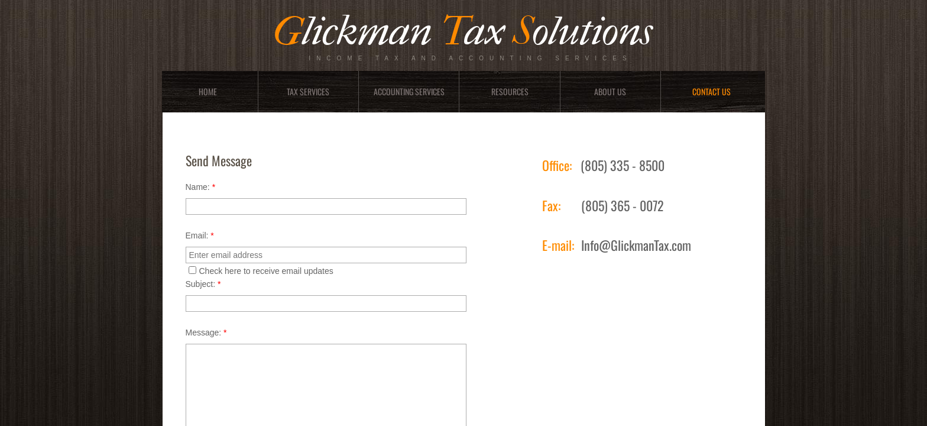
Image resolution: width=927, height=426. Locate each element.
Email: (200, 235)
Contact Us (711, 91)
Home (208, 91)
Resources (510, 91)
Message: (206, 332)
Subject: (203, 284)
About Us (610, 91)
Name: (201, 187)
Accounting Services (409, 91)
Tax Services (308, 91)
